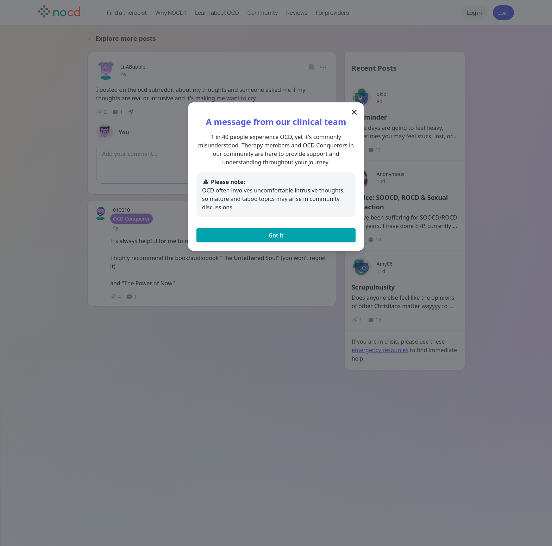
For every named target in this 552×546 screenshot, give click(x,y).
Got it (275, 235)
